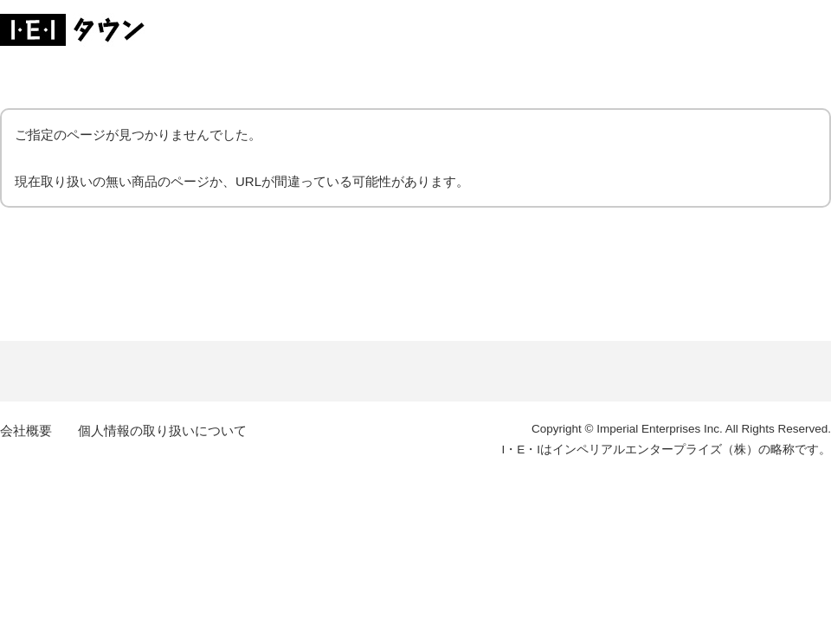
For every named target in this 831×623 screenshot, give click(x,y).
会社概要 (26, 430)
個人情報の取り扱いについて (162, 430)
